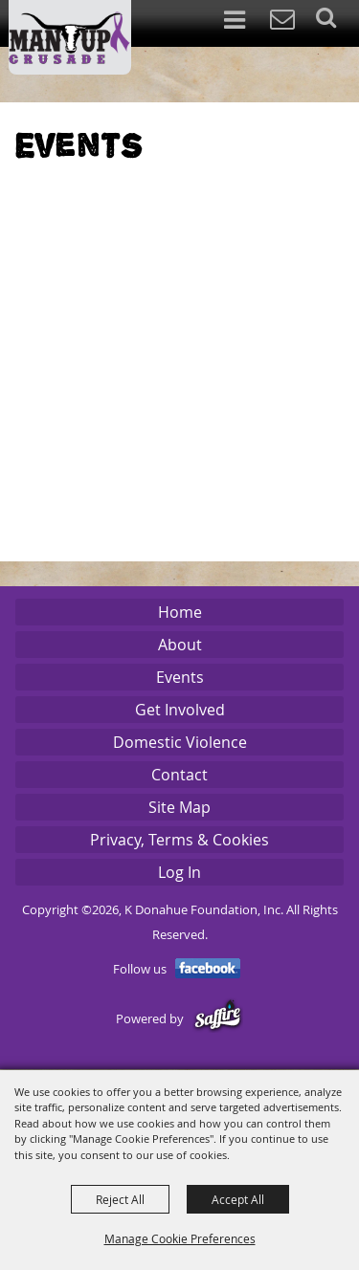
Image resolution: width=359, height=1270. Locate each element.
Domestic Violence (180, 742)
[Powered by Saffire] (217, 1019)
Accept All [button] (238, 1199)
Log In (179, 872)
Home (180, 612)
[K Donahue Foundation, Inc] (70, 37)
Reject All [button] (120, 1199)
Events (180, 677)
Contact (179, 774)
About (180, 644)
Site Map (179, 807)
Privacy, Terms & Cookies (179, 839)
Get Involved (180, 709)
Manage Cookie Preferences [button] (180, 1238)
